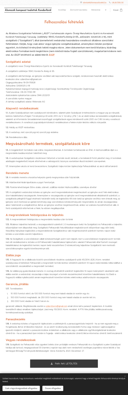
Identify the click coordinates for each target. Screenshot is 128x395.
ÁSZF (52, 54)
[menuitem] (74, 10)
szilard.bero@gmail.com (56, 306)
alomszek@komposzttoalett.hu (94, 2)
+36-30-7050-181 (118, 2)
